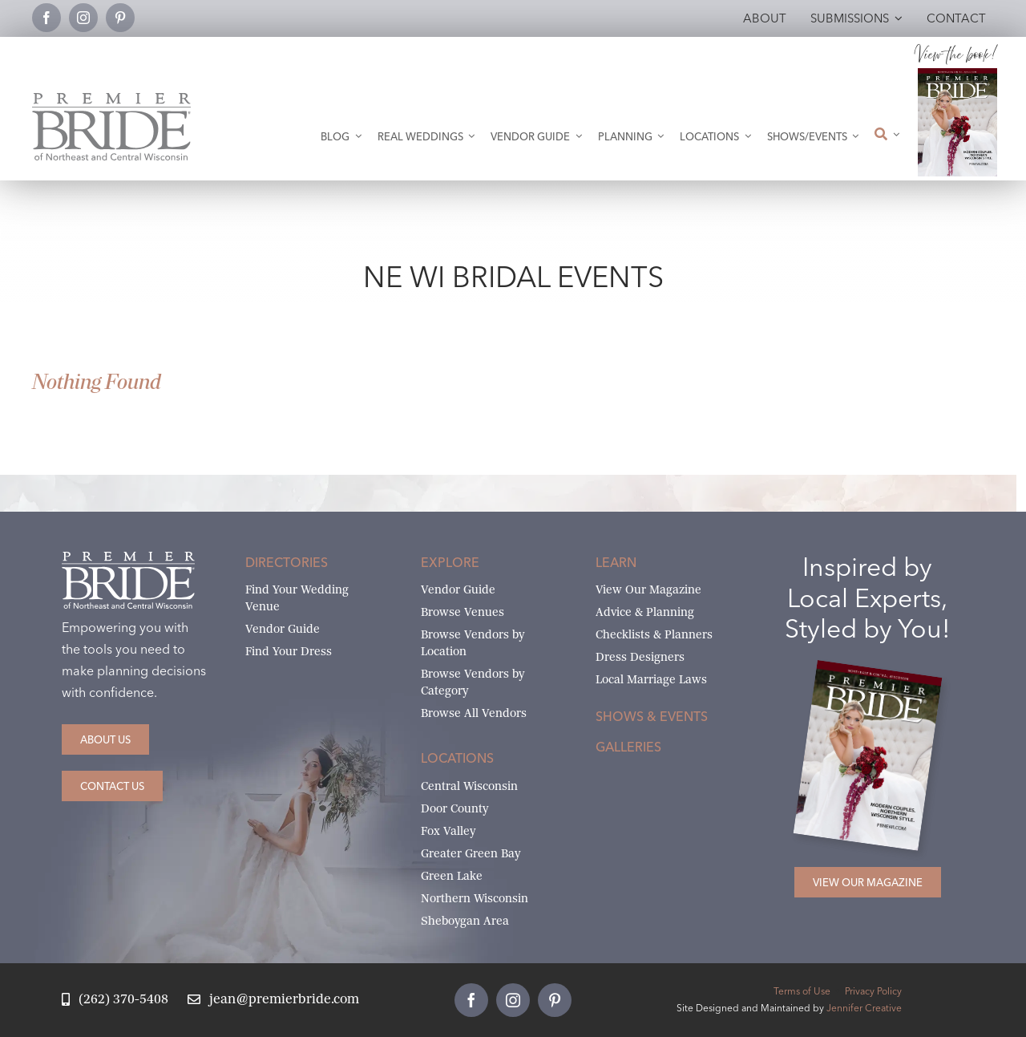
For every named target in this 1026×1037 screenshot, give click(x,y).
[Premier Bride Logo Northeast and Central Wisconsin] (111, 99)
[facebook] (46, 17)
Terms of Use (802, 991)
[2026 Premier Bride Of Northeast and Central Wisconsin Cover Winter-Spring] (957, 74)
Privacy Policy (873, 991)
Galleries (628, 747)
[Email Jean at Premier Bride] (273, 999)
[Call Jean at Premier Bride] (115, 999)
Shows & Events (652, 716)
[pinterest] (120, 17)
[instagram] (83, 17)
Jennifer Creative (864, 1008)
